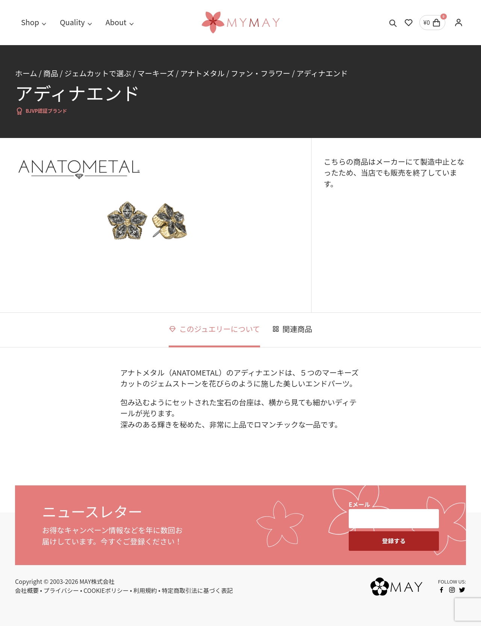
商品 (50, 73)
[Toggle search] (393, 22)
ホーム (26, 73)
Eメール (359, 504)
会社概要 (27, 590)
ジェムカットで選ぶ (97, 73)
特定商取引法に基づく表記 (197, 590)
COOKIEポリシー (106, 590)
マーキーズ (155, 73)
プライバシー (61, 590)
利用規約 (145, 590)
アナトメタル (202, 73)
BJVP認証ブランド (41, 111)
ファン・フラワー (260, 73)
